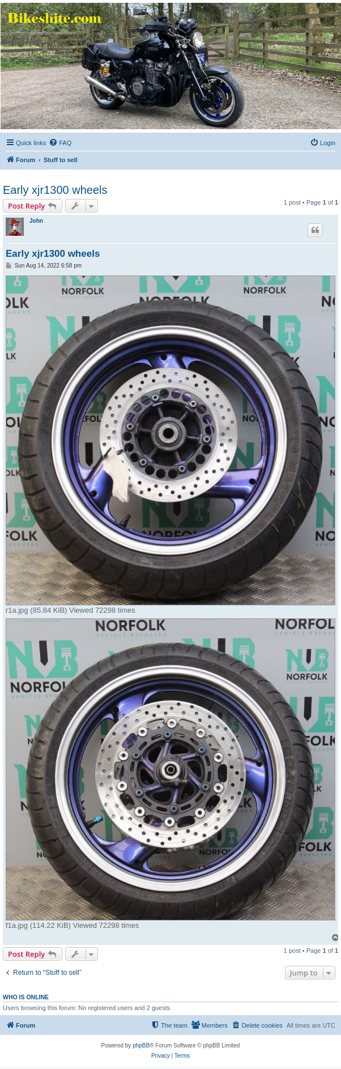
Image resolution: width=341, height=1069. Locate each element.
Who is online (26, 997)
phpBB (141, 1045)
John (36, 221)
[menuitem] (60, 143)
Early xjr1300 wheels (55, 190)
